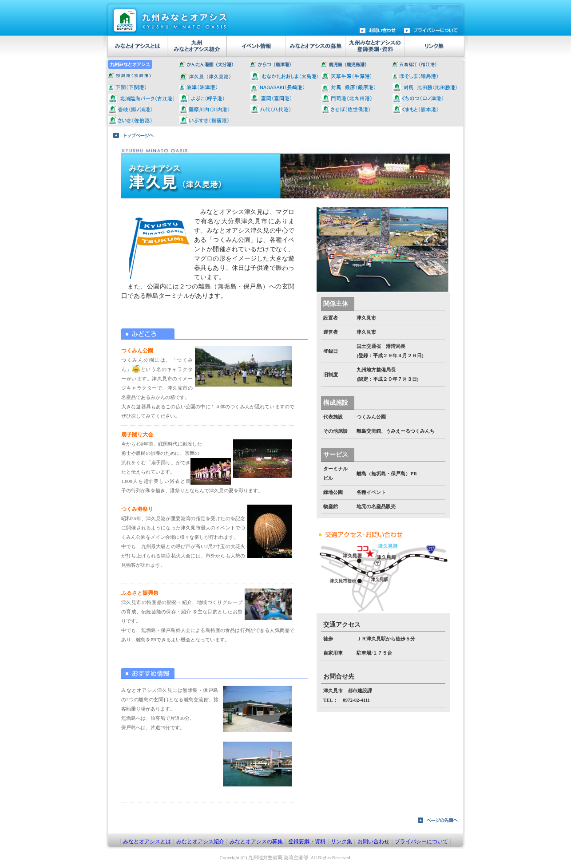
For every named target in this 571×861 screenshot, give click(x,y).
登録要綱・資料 (306, 841)
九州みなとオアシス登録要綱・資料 (373, 48)
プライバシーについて (421, 841)
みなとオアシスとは (137, 48)
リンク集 (433, 48)
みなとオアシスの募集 (256, 841)
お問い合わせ (373, 841)
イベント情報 (255, 48)
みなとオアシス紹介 (200, 841)
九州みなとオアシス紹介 (196, 48)
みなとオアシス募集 (314, 48)
